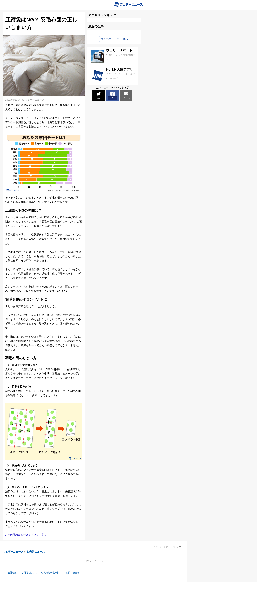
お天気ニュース (36, 551)
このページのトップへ (166, 546)
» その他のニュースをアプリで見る (26, 534)
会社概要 (13, 572)
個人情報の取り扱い (57, 572)
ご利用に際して (32, 572)
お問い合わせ (81, 572)
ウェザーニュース (13, 551)
